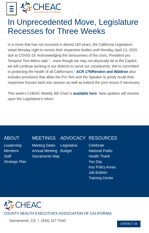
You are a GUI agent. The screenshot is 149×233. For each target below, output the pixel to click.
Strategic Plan (15, 162)
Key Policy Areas (102, 167)
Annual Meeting (44, 151)
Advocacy (73, 138)
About (11, 138)
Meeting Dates (43, 145)
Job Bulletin (98, 172)
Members (11, 151)
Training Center (101, 178)
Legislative (68, 145)
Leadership (13, 145)
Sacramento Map (46, 156)
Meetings (44, 138)
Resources (103, 138)
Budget (66, 151)
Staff (7, 156)
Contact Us (128, 223)
